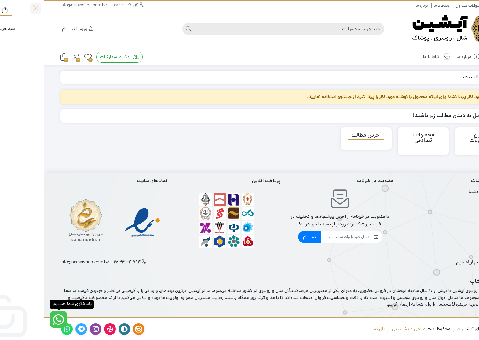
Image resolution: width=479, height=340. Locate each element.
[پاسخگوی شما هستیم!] (14, 319)
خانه (450, 56)
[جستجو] (245, 29)
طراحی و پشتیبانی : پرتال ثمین (353, 329)
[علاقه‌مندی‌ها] (44, 57)
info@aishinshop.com (39, 5)
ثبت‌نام (265, 237)
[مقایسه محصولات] (31, 57)
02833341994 (84, 5)
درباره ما (378, 6)
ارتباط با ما (398, 6)
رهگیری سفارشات (75, 57)
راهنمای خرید (452, 6)
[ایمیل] (301, 237)
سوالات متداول (423, 6)
